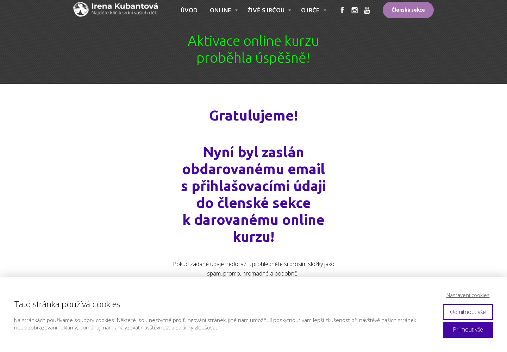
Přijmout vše (468, 329)
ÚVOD (189, 10)
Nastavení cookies (468, 294)
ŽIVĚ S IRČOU (266, 10)
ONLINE (220, 10)
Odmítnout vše (468, 312)
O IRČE (310, 10)
